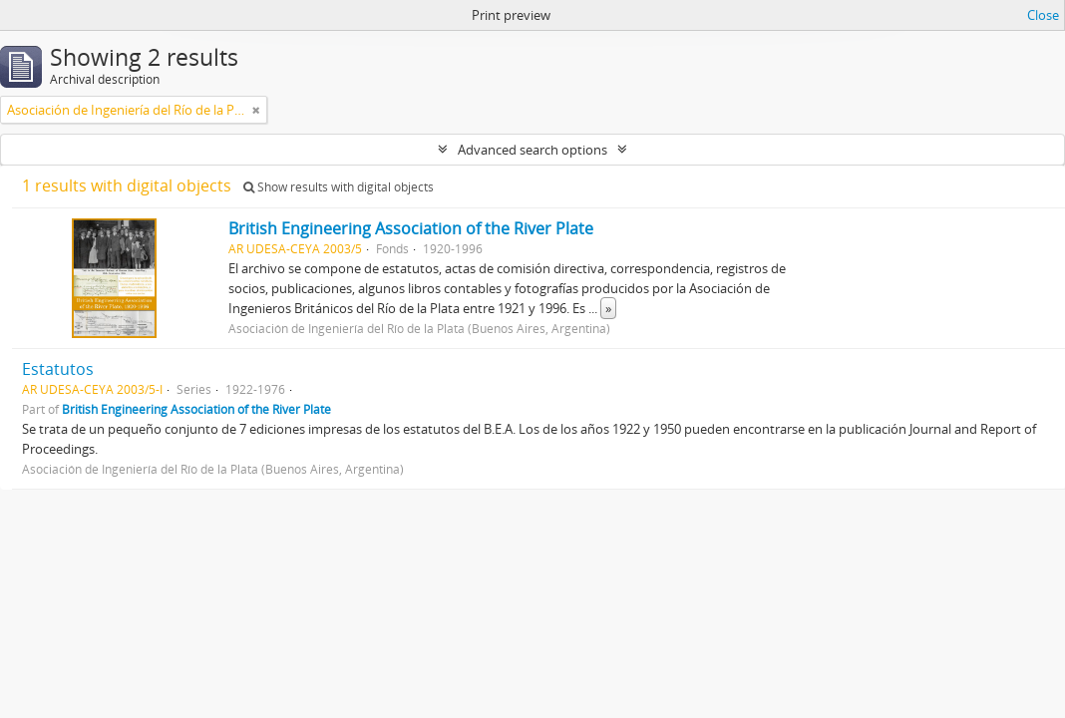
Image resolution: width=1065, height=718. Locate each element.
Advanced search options (532, 150)
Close (1043, 15)
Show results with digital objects (338, 187)
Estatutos (58, 369)
